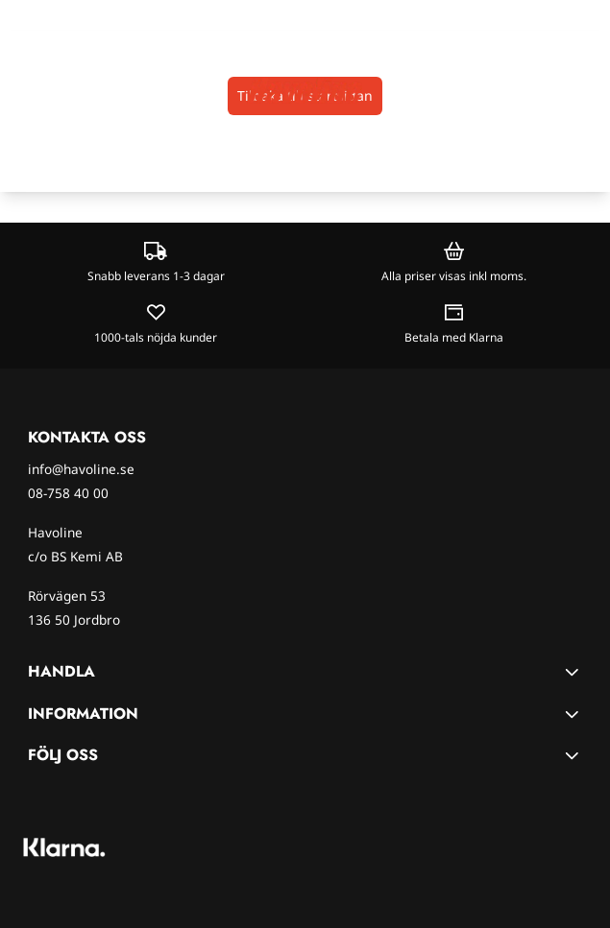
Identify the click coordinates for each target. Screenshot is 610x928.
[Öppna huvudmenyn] (21, 90)
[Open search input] (53, 91)
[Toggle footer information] (574, 671)
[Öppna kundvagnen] (587, 90)
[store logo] (304, 90)
